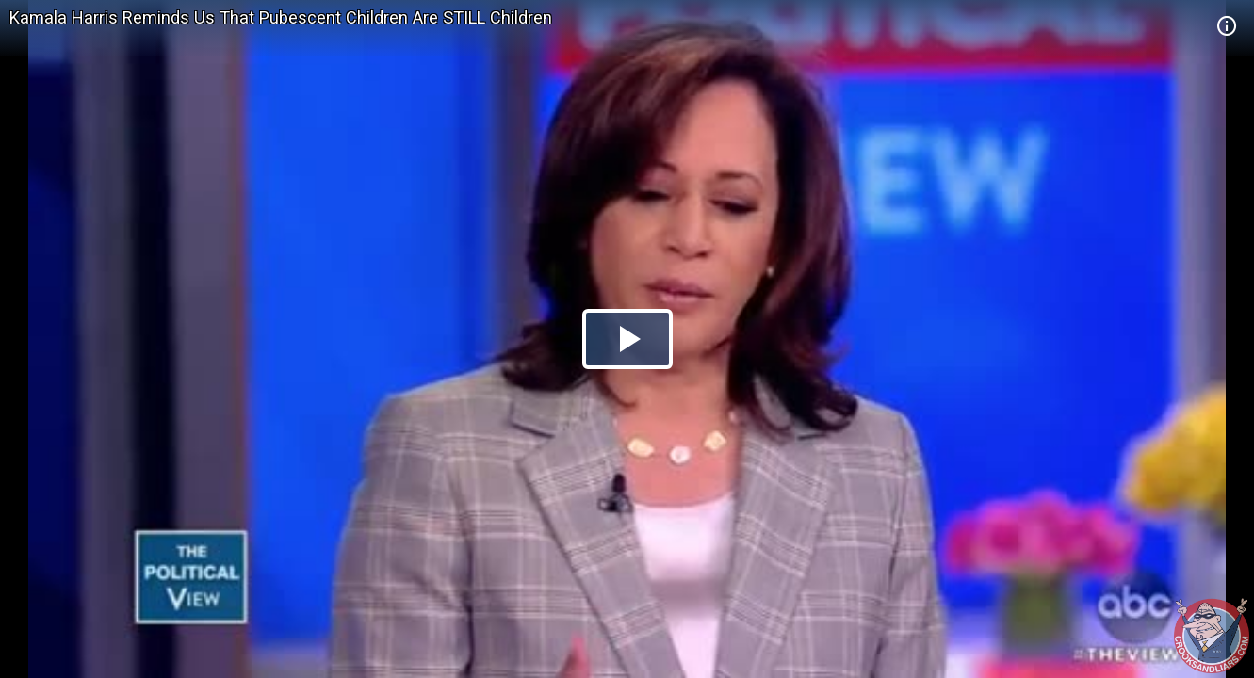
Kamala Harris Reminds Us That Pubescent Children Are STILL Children (280, 17)
